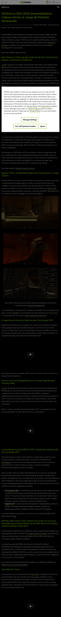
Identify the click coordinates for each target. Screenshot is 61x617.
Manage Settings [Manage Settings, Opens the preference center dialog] (30, 120)
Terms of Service (34, 109)
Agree (42, 126)
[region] (31, 109)
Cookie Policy (46, 106)
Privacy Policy (32, 106)
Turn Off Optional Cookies (25, 126)
